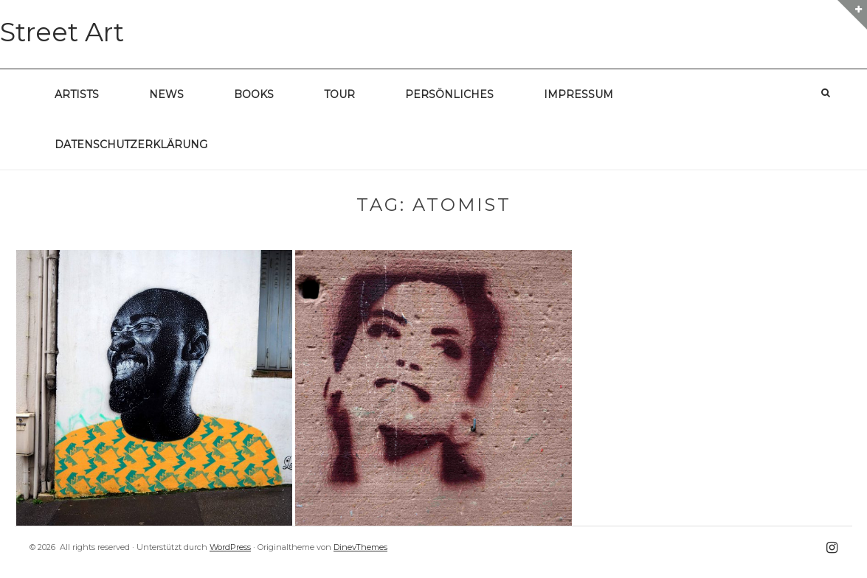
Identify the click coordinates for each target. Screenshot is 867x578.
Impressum (578, 94)
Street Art (62, 32)
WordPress (230, 547)
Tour (339, 94)
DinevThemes (360, 547)
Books (254, 94)
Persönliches (449, 94)
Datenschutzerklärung (131, 144)
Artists (77, 94)
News (166, 94)
